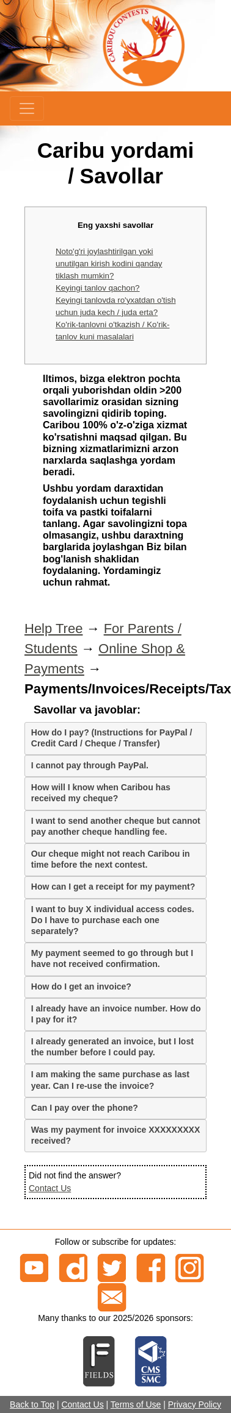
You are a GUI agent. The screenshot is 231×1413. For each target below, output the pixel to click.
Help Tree (53, 628)
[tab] (115, 738)
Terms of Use (136, 1404)
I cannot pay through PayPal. (89, 765)
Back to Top (32, 1404)
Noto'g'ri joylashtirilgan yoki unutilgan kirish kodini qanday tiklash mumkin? (109, 263)
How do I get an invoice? (81, 986)
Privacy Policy (194, 1404)
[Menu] (27, 108)
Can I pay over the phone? (84, 1108)
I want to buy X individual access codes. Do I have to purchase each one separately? (112, 920)
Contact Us (50, 1188)
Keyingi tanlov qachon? (98, 287)
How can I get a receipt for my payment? (113, 886)
